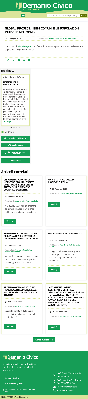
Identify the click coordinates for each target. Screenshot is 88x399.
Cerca (83, 15)
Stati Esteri (72, 38)
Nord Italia (27, 250)
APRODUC (68, 316)
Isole (66, 245)
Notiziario (63, 38)
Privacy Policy (12, 378)
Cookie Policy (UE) (14, 383)
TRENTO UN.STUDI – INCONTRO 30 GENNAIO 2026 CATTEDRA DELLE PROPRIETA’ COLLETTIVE (21, 236)
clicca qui (7, 121)
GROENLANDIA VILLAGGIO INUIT (65, 233)
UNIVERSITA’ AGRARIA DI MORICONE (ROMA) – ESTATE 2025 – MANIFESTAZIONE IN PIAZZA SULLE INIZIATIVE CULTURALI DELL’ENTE (19, 184)
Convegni (18, 250)
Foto (27, 201)
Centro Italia (20, 201)
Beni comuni (54, 38)
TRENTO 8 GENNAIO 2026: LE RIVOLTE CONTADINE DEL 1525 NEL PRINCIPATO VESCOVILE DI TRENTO (20, 291)
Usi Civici (17, 252)
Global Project (24, 46)
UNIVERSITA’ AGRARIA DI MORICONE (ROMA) (61, 181)
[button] (23, 15)
